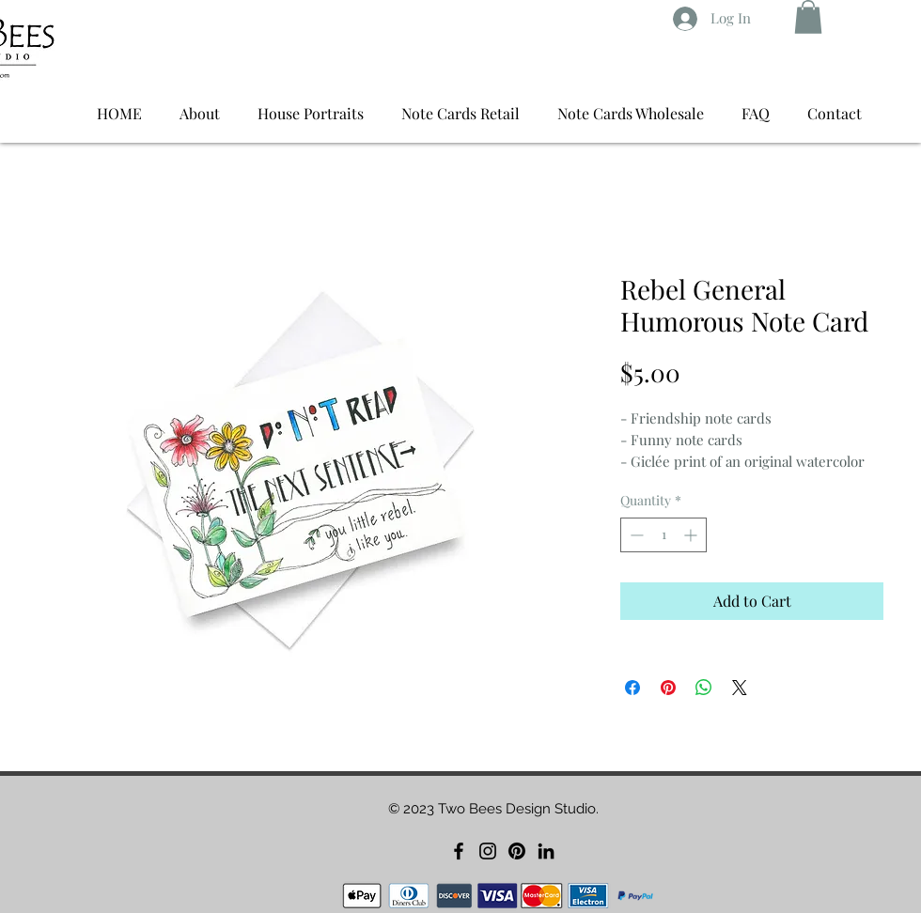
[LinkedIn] (546, 851)
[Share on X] (739, 687)
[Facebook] (458, 851)
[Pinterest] (517, 851)
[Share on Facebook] (632, 687)
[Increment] (692, 534)
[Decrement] (635, 534)
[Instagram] (487, 851)
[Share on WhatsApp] (704, 687)
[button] (808, 17)
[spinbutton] (663, 534)
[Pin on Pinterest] (668, 687)
